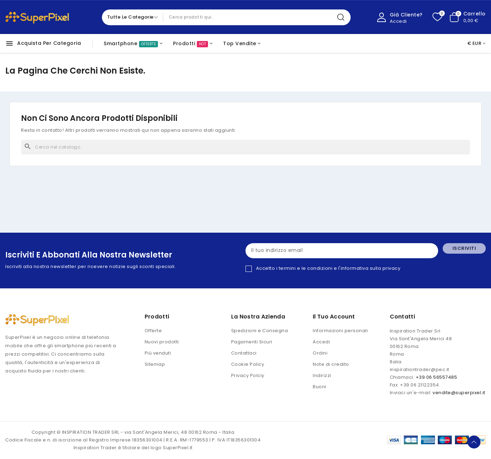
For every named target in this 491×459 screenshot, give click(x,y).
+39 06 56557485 (436, 377)
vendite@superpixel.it (459, 393)
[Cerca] (245, 147)
